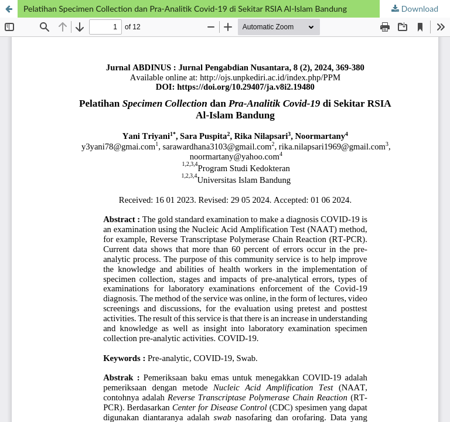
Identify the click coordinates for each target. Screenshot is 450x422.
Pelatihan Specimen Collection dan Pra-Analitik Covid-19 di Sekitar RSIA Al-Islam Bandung (185, 8)
